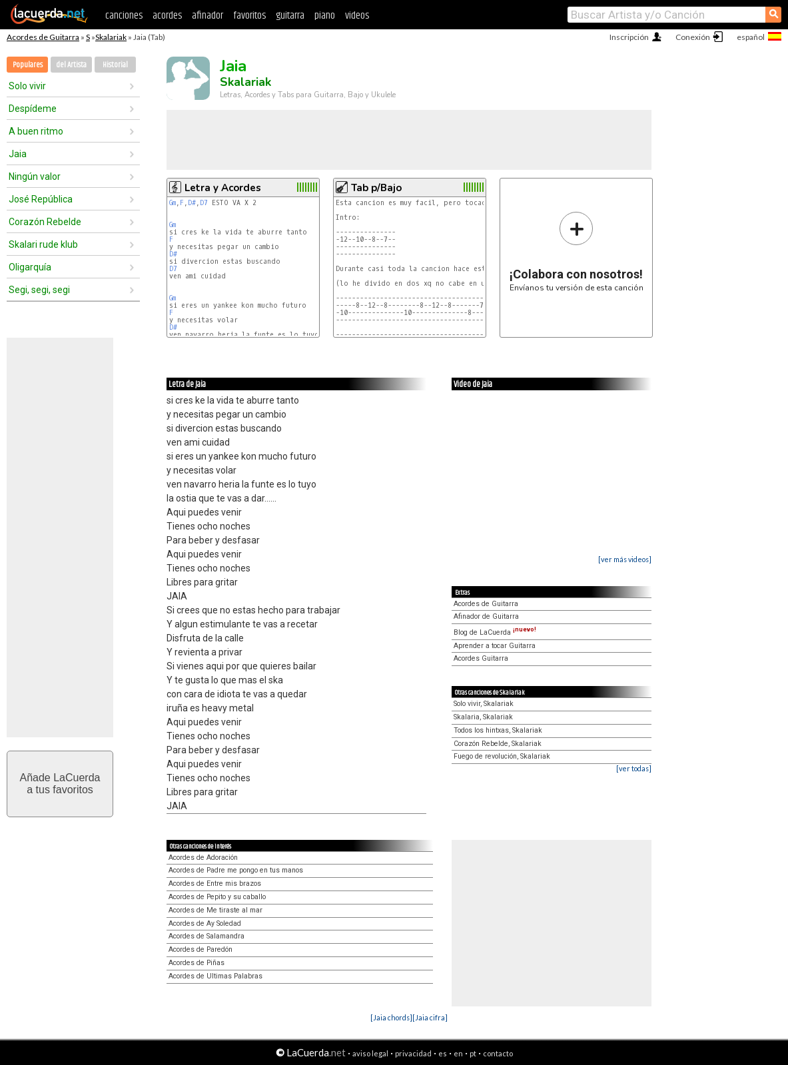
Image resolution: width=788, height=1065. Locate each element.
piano (324, 15)
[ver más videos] (624, 559)
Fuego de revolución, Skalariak (502, 756)
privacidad (413, 1053)
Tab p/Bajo (376, 187)
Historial (115, 65)
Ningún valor (35, 176)
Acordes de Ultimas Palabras (215, 976)
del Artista (71, 65)
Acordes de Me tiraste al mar (215, 910)
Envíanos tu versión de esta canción (576, 251)
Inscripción (629, 37)
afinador (207, 15)
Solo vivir (27, 86)
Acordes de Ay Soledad (205, 923)
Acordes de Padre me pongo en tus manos (236, 870)
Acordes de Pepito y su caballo (217, 896)
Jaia (18, 154)
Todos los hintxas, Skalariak (498, 730)
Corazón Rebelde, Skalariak (498, 743)
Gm (172, 202)
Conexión (692, 37)
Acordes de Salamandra (206, 936)
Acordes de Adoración (203, 857)
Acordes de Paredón (200, 949)
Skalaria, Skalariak (483, 717)
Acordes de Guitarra (43, 37)
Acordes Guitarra (481, 658)
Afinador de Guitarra (486, 616)
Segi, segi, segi (39, 289)
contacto (498, 1053)
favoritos (249, 15)
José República (41, 199)
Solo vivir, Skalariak (484, 703)
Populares (28, 65)
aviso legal (370, 1053)
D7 (204, 202)
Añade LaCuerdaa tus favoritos (60, 783)
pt (473, 1053)
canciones (124, 15)
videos (357, 15)
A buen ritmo (36, 131)
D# (192, 202)
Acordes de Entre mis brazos (215, 883)
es (442, 1053)
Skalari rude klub (43, 244)
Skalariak (111, 37)
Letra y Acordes (223, 187)
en (458, 1053)
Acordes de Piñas (196, 962)
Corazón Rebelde (45, 221)
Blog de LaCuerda (495, 632)
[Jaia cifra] (430, 1017)
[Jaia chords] (391, 1017)
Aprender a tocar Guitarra (495, 645)
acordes (167, 15)
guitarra (290, 15)
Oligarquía (30, 267)
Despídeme (33, 108)
